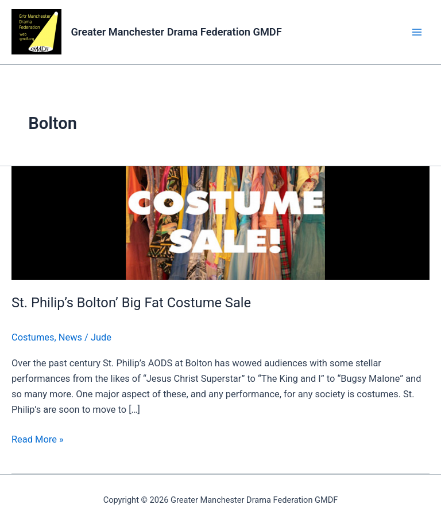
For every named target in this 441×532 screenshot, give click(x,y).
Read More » (37, 438)
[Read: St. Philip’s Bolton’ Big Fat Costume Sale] (220, 222)
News (70, 337)
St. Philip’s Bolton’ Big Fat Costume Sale (131, 303)
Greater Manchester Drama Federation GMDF (176, 32)
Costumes (32, 337)
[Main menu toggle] (417, 32)
